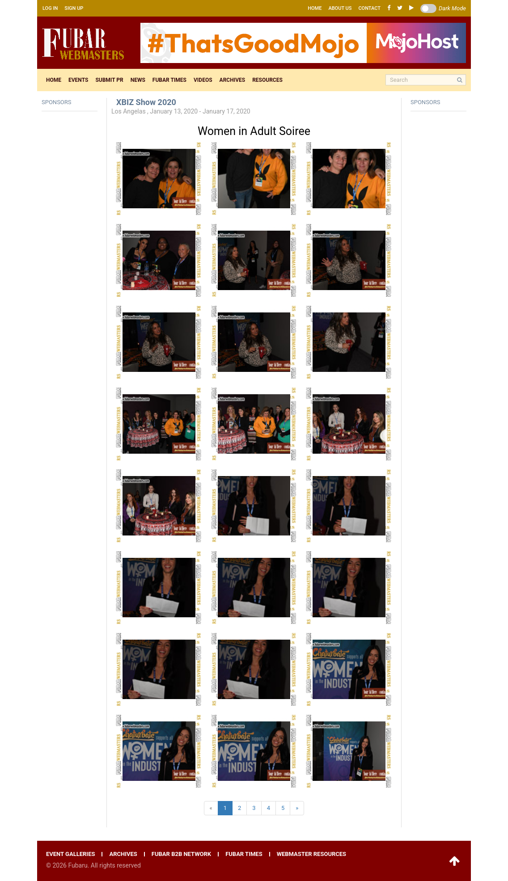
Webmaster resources (311, 854)
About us (339, 8)
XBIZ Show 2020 (146, 102)
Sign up (73, 8)
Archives (233, 80)
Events (78, 80)
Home (315, 8)
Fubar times (169, 80)
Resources (267, 80)
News (138, 80)
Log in (50, 8)
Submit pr (109, 80)
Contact (369, 8)
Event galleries (70, 854)
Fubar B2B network (181, 854)
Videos (203, 80)
